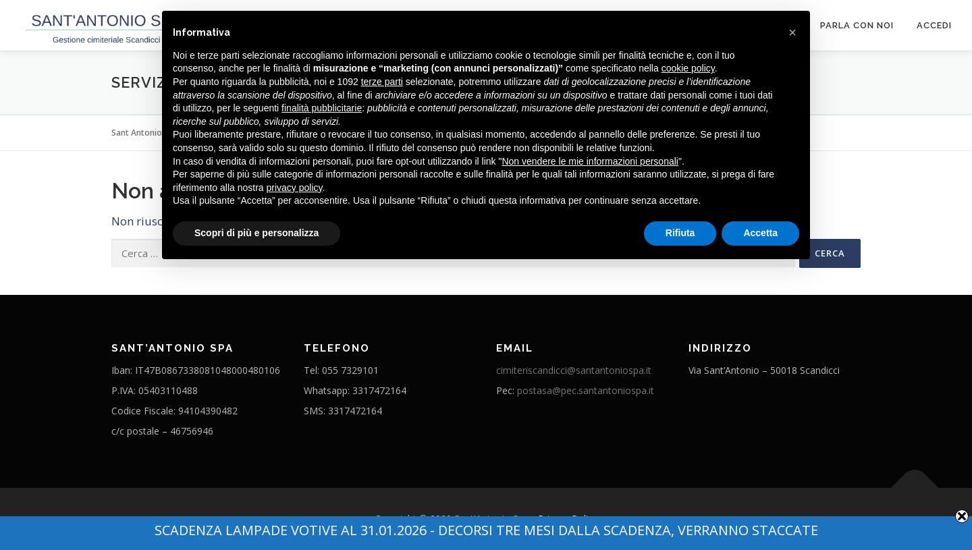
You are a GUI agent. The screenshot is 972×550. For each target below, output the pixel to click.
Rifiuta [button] (680, 232)
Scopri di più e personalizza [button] (256, 232)
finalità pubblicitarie (321, 108)
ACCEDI (934, 25)
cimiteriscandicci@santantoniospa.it (573, 370)
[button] (792, 32)
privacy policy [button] (295, 187)
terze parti (382, 81)
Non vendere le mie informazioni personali (590, 161)
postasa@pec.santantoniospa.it (585, 390)
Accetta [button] (760, 232)
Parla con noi (857, 25)
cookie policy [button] (688, 68)
